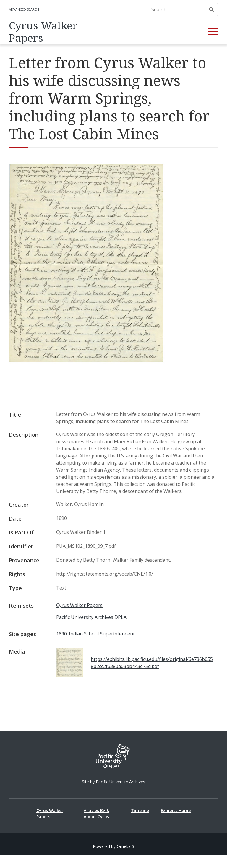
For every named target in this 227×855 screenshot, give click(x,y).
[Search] (182, 9)
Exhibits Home (176, 810)
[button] (213, 32)
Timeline (140, 810)
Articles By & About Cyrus (96, 813)
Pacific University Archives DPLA (91, 617)
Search (211, 9)
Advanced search (24, 9)
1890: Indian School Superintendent (95, 633)
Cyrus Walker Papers (43, 31)
